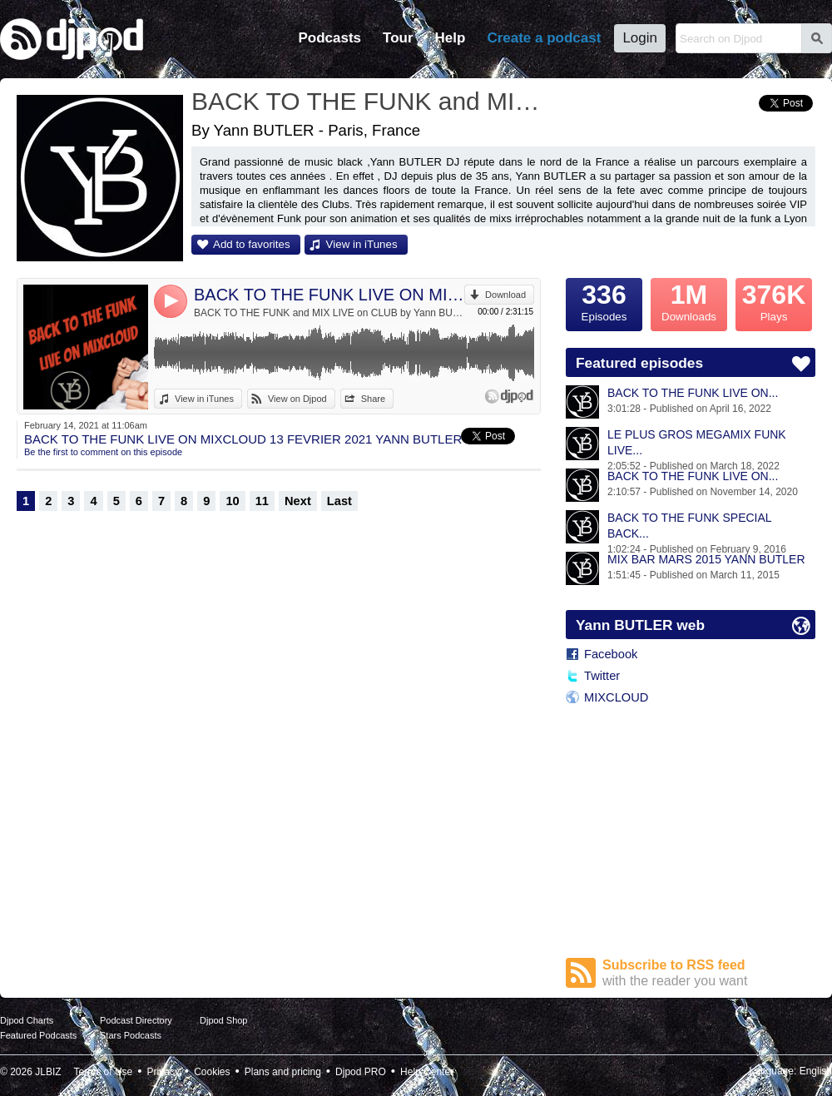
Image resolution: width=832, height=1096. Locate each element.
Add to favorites (251, 244)
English (816, 1071)
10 (232, 501)
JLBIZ (48, 1072)
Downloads (689, 300)
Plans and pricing (283, 1072)
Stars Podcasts (130, 1035)
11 (262, 501)
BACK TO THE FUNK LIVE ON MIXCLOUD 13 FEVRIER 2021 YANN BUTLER (329, 294)
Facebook (610, 654)
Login (639, 38)
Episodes (604, 300)
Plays (773, 300)
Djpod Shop (224, 1020)
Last (339, 501)
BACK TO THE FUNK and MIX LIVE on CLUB (370, 101)
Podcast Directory (136, 1020)
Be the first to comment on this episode (103, 452)
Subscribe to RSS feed (708, 973)
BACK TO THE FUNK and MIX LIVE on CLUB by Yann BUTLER (329, 313)
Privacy (163, 1072)
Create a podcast (544, 38)
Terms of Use (103, 1072)
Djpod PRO (360, 1072)
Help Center (426, 1072)
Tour (398, 38)
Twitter (602, 675)
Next (298, 501)
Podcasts (329, 38)
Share (373, 399)
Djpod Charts (26, 1020)
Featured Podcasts (38, 1035)
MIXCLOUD (616, 697)
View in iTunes (362, 244)
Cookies (212, 1072)
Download (505, 295)
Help (450, 38)
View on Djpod (297, 399)
